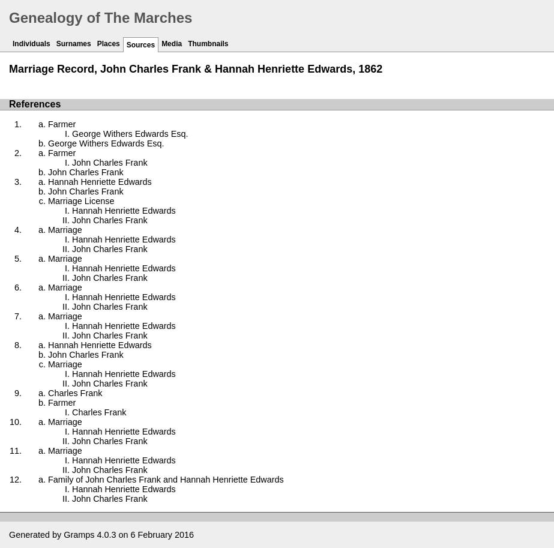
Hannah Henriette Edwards (100, 182)
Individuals (31, 44)
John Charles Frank (110, 162)
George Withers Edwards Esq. (130, 134)
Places (108, 44)
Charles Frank (75, 393)
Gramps (79, 535)
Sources (141, 45)
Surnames (73, 44)
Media (171, 44)
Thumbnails (208, 44)
